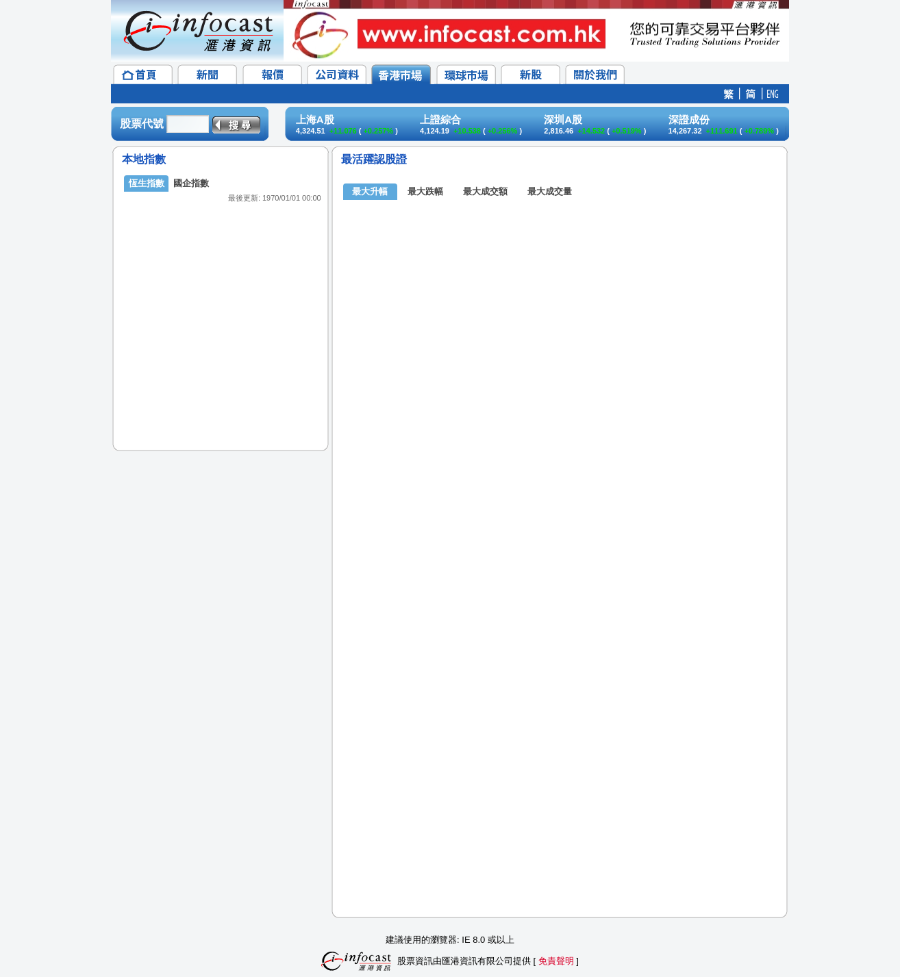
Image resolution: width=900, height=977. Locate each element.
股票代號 (142, 123)
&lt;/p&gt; (221, 301)
